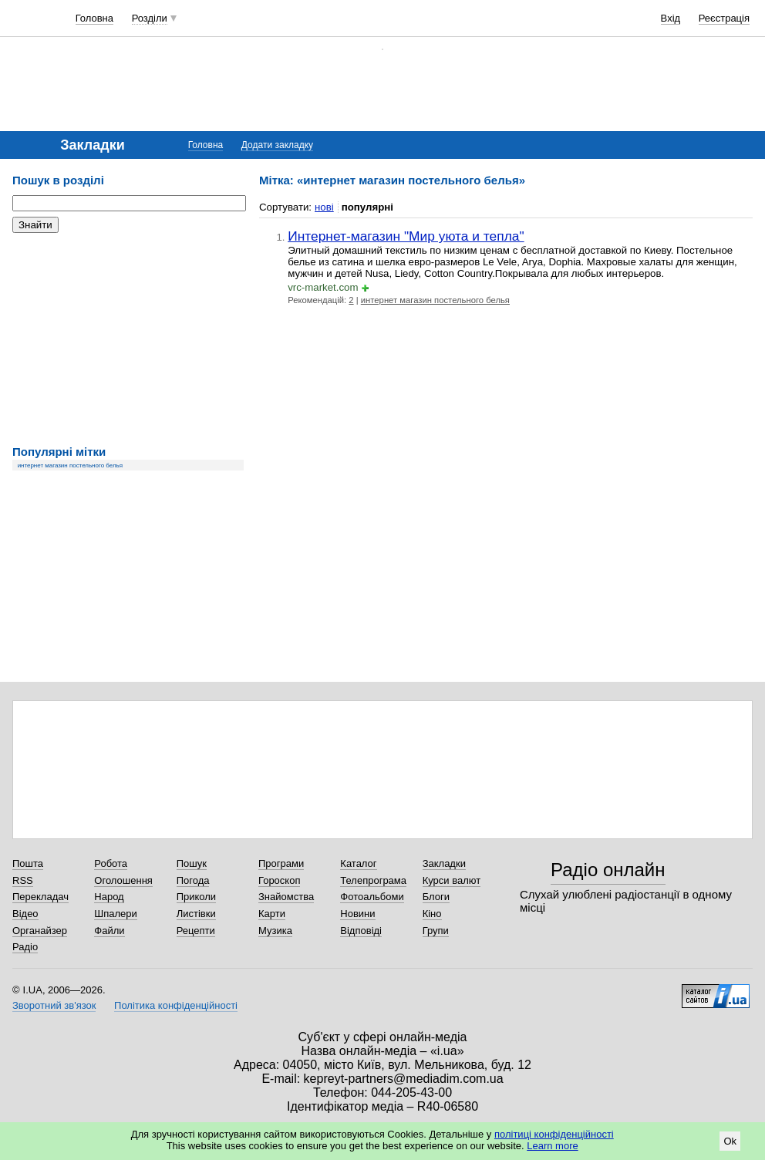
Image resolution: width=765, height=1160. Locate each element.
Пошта (27, 863)
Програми (281, 863)
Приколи (196, 896)
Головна (94, 18)
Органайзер (39, 930)
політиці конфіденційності (554, 1134)
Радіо (25, 947)
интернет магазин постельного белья (70, 465)
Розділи (149, 18)
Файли (109, 930)
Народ (108, 896)
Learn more (552, 1146)
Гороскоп (279, 880)
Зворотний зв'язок (54, 1005)
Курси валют (452, 880)
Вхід (671, 18)
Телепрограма (373, 880)
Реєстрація (724, 18)
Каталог (358, 863)
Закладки (444, 863)
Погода (193, 880)
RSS (22, 880)
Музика (275, 930)
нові (324, 207)
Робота (110, 863)
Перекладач (40, 896)
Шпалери (115, 913)
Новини (357, 913)
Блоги (436, 896)
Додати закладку (277, 145)
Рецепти (196, 930)
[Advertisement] (128, 339)
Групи (436, 930)
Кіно (432, 913)
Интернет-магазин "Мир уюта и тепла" (406, 236)
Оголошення (123, 880)
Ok (729, 1141)
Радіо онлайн (608, 869)
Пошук (192, 863)
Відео (25, 913)
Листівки (196, 913)
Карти (271, 913)
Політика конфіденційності (176, 1005)
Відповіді (361, 930)
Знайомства (286, 896)
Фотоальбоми (371, 896)
